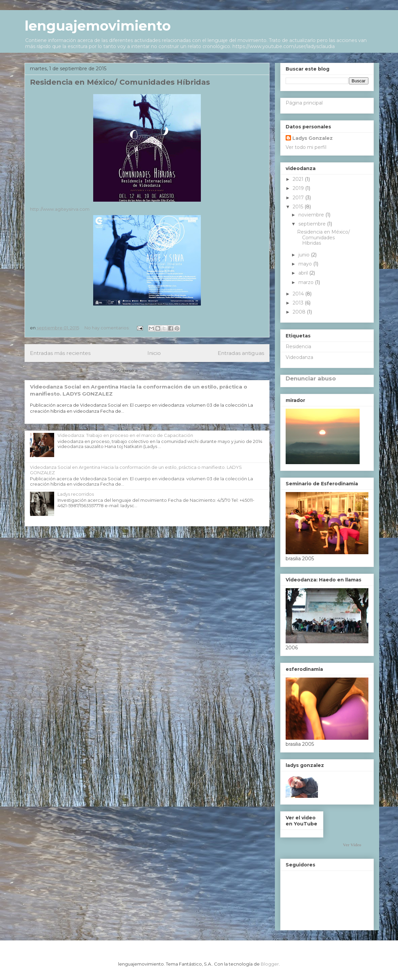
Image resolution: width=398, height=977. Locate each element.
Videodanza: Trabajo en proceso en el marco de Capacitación (125, 435)
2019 (299, 188)
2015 (298, 207)
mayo (305, 264)
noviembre (311, 215)
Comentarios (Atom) (162, 370)
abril (303, 273)
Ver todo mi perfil (306, 147)
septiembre (312, 224)
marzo (306, 282)
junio (304, 255)
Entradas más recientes (60, 353)
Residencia (298, 346)
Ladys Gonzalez (312, 138)
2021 (299, 179)
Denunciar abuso (311, 378)
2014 (299, 294)
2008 (300, 312)
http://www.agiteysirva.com (59, 209)
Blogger (270, 964)
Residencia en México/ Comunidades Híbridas (120, 82)
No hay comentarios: (107, 327)
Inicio (154, 353)
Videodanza (299, 357)
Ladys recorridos (76, 494)
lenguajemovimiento (98, 25)
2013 (299, 303)
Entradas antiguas (241, 353)
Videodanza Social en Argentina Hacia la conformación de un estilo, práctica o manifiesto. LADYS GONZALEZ (136, 469)
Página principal (304, 103)
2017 (299, 198)
